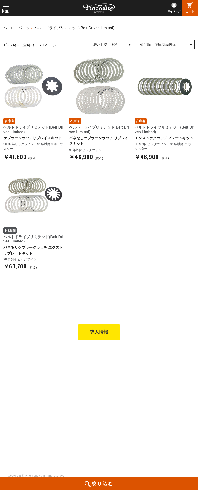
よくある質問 (160, 374)
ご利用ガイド (113, 380)
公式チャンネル (68, 420)
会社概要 (156, 362)
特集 (11, 415)
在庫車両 (63, 380)
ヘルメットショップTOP (122, 374)
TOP (11, 353)
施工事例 (63, 374)
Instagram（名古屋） (119, 438)
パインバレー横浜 (70, 362)
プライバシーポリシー (166, 387)
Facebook (111, 413)
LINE (107, 426)
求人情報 (99, 332)
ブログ (13, 405)
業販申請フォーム (116, 393)
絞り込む (103, 483)
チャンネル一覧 (68, 413)
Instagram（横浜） (117, 432)
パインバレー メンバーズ (169, 368)
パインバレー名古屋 (72, 368)
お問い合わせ (160, 380)
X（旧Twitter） (114, 420)
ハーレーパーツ (16, 28)
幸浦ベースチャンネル (74, 426)
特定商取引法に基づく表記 (123, 387)
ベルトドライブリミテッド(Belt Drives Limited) (74, 28)
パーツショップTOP (118, 368)
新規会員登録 (113, 362)
